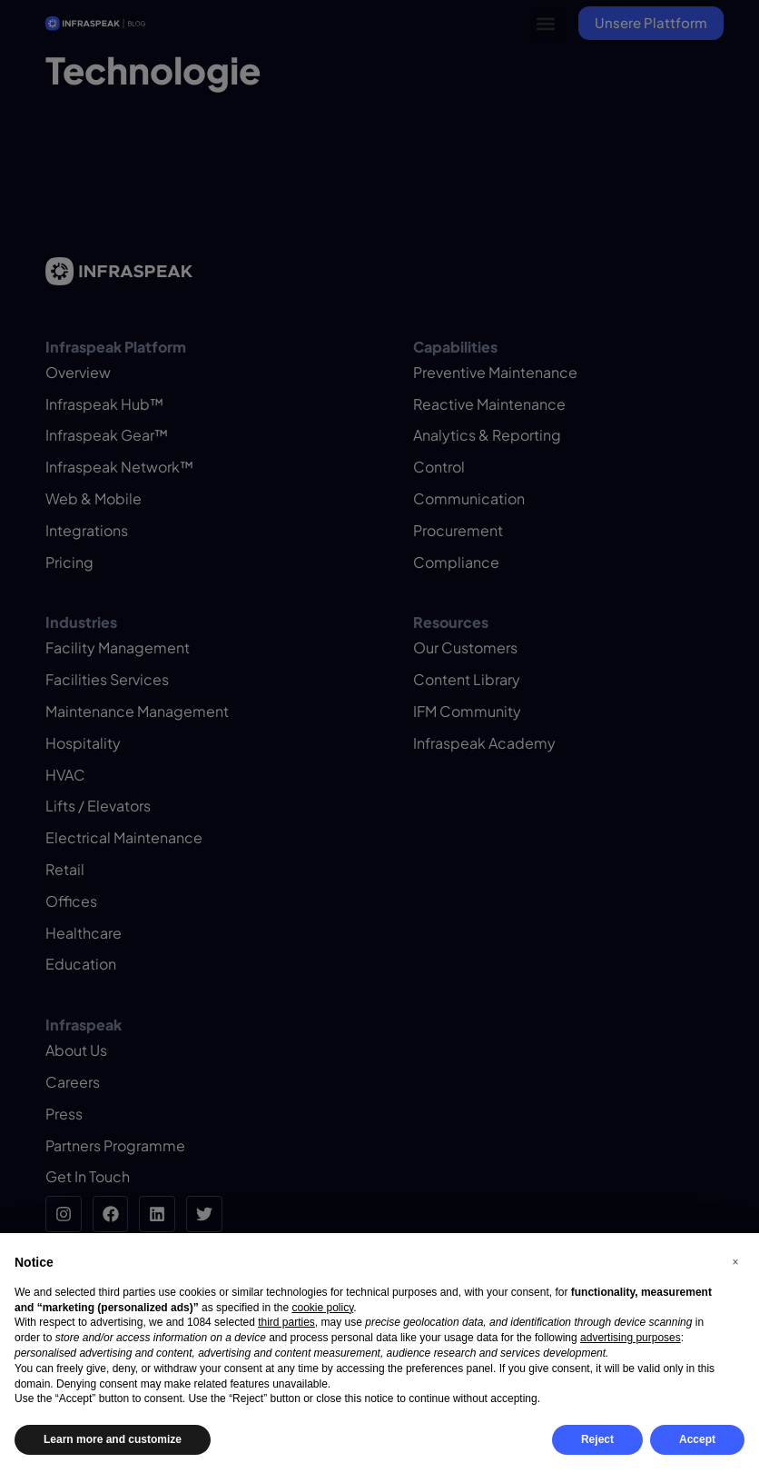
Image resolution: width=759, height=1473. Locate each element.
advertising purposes (630, 1337)
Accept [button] (697, 1439)
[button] (735, 1262)
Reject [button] (597, 1439)
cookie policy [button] (322, 1307)
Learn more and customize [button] (113, 1439)
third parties (286, 1322)
